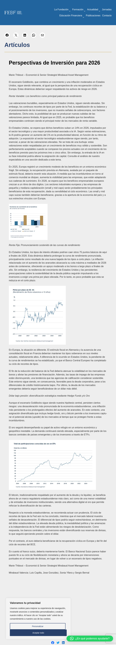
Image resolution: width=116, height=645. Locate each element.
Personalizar (37, 626)
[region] (38, 618)
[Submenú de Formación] (84, 11)
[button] (90, 638)
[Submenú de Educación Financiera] (83, 17)
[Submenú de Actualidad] (99, 11)
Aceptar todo (38, 633)
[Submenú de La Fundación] (70, 11)
